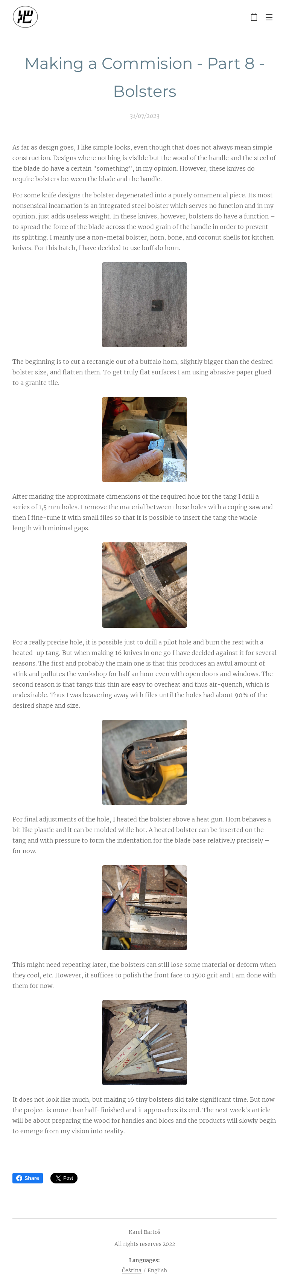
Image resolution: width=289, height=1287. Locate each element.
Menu (269, 17)
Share (27, 1178)
